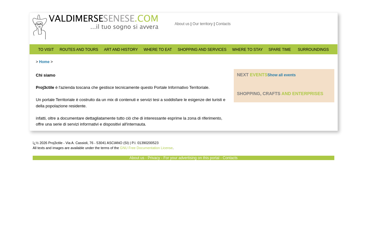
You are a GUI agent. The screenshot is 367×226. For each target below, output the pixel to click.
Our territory (203, 24)
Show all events (281, 75)
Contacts (223, 24)
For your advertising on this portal (191, 158)
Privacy (154, 158)
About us (182, 24)
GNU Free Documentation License (146, 148)
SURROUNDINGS (313, 49)
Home (44, 62)
